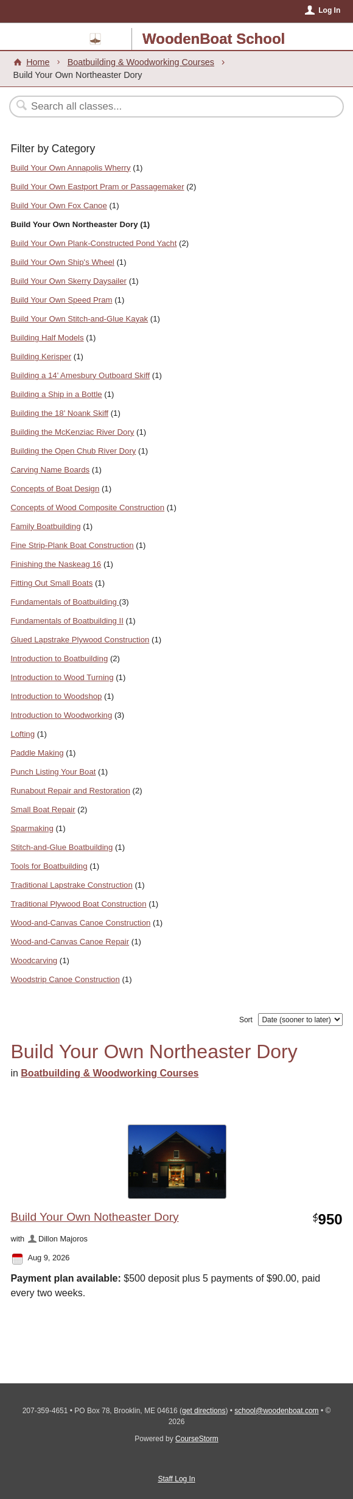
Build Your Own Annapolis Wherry (70, 167)
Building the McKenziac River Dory (72, 432)
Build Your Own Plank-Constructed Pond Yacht (93, 243)
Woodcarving (33, 960)
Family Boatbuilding (45, 526)
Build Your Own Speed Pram (61, 299)
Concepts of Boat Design (54, 488)
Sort (246, 1020)
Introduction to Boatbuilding (59, 658)
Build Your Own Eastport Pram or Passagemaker (97, 186)
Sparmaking (31, 828)
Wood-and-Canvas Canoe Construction (80, 922)
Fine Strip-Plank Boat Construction (71, 545)
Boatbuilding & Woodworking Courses (141, 62)
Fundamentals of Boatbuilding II (66, 620)
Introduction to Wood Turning (61, 677)
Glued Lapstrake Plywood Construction (79, 639)
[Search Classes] (169, 106)
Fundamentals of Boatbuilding (64, 601)
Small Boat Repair (42, 809)
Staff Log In (176, 1479)
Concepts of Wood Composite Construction (87, 507)
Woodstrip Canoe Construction (64, 979)
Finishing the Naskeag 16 (55, 564)
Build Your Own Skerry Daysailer (68, 281)
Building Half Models (46, 337)
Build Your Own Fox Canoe (58, 205)
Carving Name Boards (49, 469)
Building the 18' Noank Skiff (59, 413)
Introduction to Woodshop (56, 696)
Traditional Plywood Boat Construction (78, 903)
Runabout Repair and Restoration (70, 790)
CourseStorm (196, 1438)
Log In (329, 10)
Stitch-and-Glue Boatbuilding (61, 847)
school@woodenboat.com (276, 1410)
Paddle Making (36, 752)
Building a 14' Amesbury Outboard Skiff (80, 375)
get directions (203, 1410)
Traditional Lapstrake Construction (71, 885)
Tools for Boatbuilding (48, 866)
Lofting (22, 734)
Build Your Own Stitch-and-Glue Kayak (79, 318)
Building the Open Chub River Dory (73, 450)
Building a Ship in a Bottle (56, 394)
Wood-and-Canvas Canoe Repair (69, 941)
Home (37, 62)
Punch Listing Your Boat (53, 771)
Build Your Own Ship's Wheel (62, 262)
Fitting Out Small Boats (51, 583)
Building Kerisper (40, 356)
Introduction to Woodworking (61, 715)
